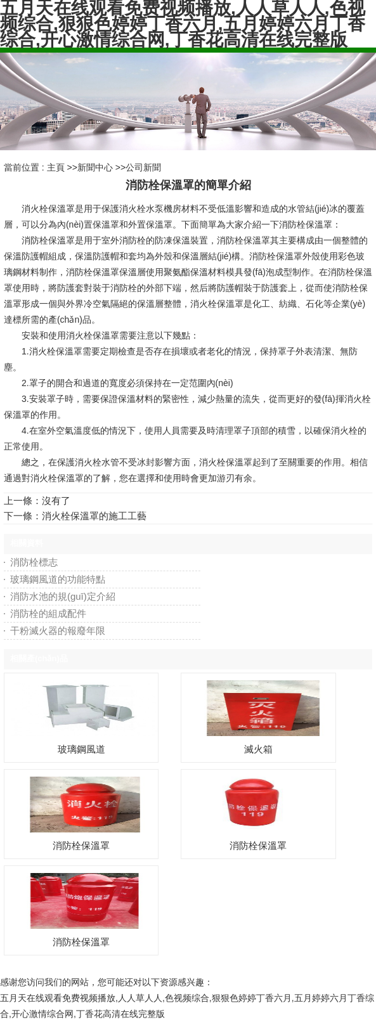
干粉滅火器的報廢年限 (57, 630)
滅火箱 (258, 749)
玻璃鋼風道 (81, 749)
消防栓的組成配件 (48, 613)
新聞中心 (95, 167)
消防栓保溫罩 (81, 845)
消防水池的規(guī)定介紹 (62, 596)
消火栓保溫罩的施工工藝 (94, 515)
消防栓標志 (34, 562)
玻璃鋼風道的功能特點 (57, 579)
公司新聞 (143, 167)
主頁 (56, 167)
